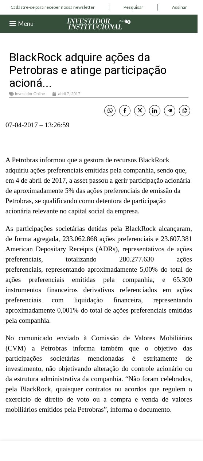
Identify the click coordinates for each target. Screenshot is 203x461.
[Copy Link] (184, 110)
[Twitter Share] (139, 110)
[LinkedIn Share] (154, 110)
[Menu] (12, 23)
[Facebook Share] (124, 110)
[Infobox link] (53, 7)
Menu (26, 23)
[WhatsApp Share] (110, 110)
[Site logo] (99, 23)
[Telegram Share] (169, 110)
